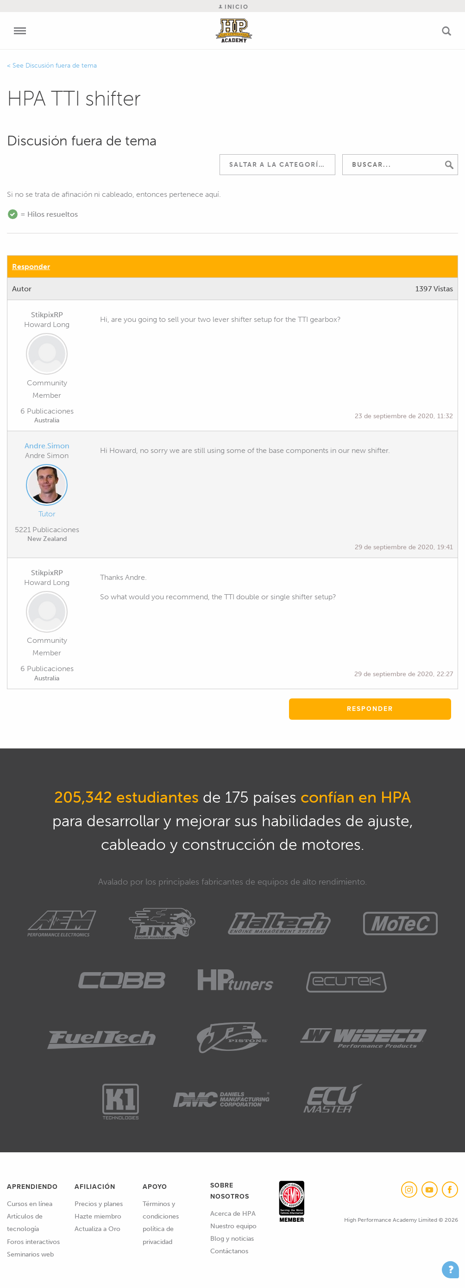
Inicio (234, 6)
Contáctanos (229, 1251)
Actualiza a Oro (97, 1229)
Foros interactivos (33, 1242)
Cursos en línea (29, 1204)
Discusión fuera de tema (61, 65)
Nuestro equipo (233, 1226)
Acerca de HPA (233, 1214)
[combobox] (277, 164)
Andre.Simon (47, 445)
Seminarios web (30, 1254)
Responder (31, 266)
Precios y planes (99, 1204)
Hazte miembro (98, 1216)
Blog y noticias (232, 1239)
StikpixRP (47, 314)
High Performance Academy (234, 30)
